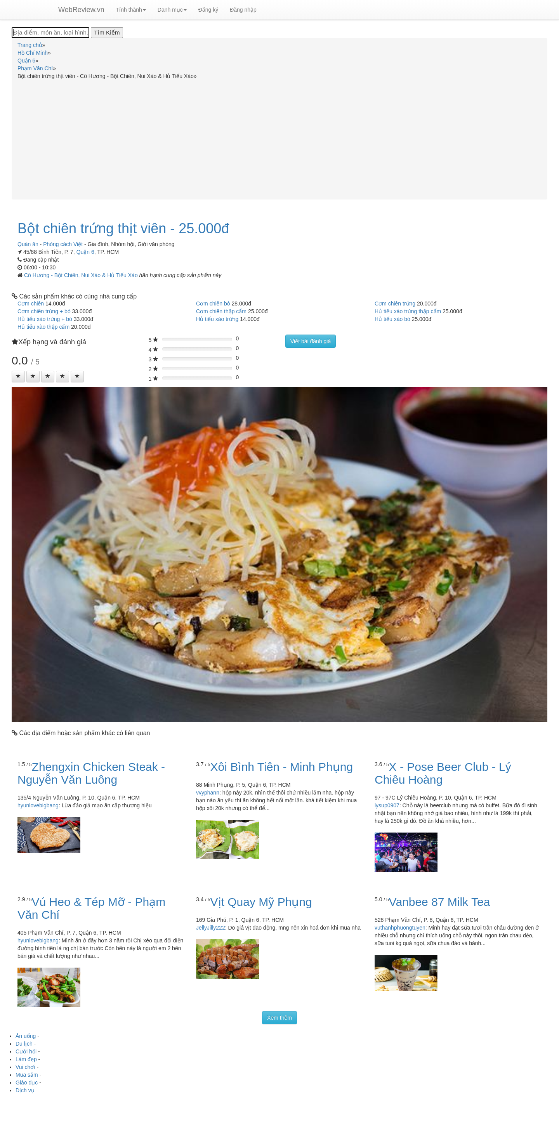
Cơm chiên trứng (395, 303)
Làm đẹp (26, 1059)
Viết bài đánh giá (310, 341)
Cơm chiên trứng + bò (44, 311)
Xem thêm (279, 1018)
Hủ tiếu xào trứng (217, 319)
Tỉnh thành (131, 10)
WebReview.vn (81, 10)
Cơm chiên (30, 303)
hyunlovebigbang (38, 805)
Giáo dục (27, 1082)
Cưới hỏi (26, 1051)
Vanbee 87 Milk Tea (439, 901)
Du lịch (24, 1044)
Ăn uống (26, 1036)
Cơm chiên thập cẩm (221, 311)
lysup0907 (387, 805)
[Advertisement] (279, 138)
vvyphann (207, 792)
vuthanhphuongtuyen (400, 928)
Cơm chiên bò (213, 303)
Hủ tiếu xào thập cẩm (43, 327)
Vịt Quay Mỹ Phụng (261, 901)
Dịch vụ (25, 1090)
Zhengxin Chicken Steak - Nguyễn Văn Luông (91, 773)
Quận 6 (85, 252)
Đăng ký (208, 10)
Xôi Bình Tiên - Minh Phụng (281, 766)
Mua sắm (27, 1075)
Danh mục (172, 10)
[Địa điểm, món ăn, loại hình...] (50, 32)
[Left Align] (18, 376)
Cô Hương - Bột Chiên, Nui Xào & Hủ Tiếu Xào (81, 275)
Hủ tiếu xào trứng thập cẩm (408, 311)
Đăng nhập (243, 10)
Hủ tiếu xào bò (392, 319)
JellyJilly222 (210, 928)
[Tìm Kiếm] (107, 32)
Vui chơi (25, 1067)
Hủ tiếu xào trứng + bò (44, 319)
